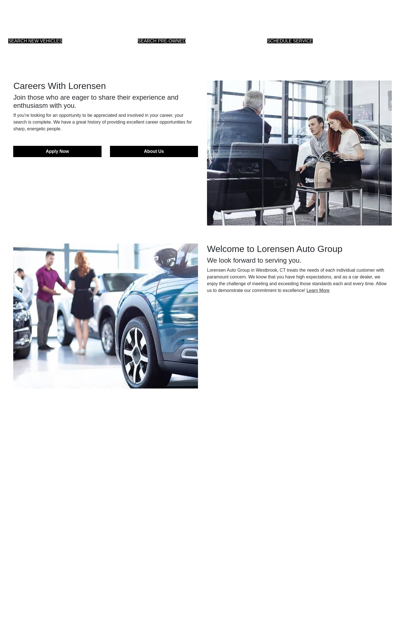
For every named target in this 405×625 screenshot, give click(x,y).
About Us (154, 151)
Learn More (318, 290)
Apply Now (57, 151)
